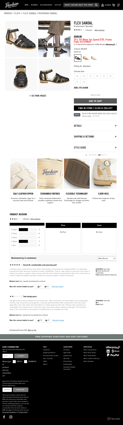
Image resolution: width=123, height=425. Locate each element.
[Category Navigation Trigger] (118, 5)
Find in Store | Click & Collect (95, 108)
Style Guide (67, 352)
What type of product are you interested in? (6, 368)
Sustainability (67, 364)
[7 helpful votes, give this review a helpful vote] (38, 286)
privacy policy (23, 412)
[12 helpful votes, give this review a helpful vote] (39, 320)
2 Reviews (88, 30)
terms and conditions (9, 412)
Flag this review (57, 286)
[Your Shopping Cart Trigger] (113, 5)
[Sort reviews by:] (106, 258)
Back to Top (32, 330)
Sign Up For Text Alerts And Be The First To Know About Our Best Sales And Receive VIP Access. (15, 383)
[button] (27, 5)
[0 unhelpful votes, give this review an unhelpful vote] (46, 286)
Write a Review (100, 30)
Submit (21, 356)
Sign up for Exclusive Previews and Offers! (13, 350)
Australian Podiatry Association (69, 368)
